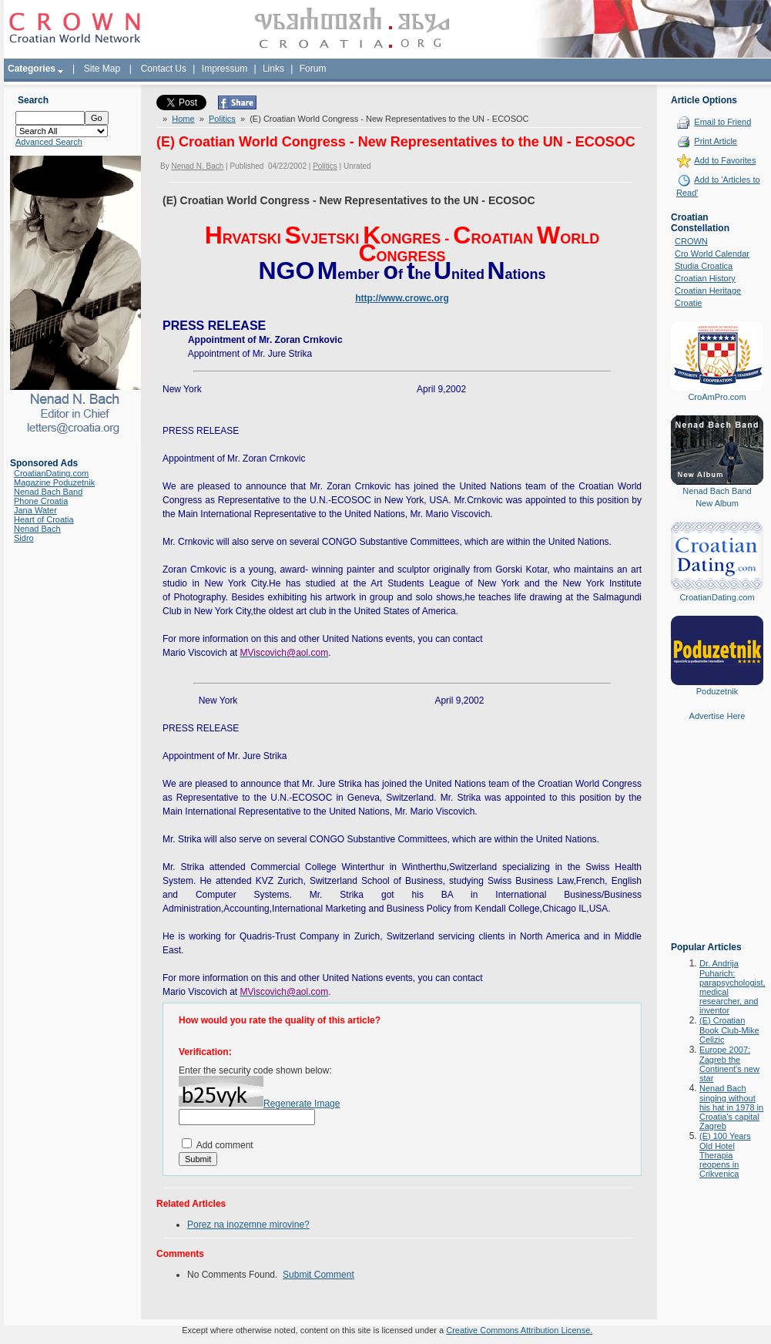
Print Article (715, 141)
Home (183, 118)
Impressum (224, 68)
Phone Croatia (41, 501)
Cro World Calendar (712, 253)
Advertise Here (717, 716)
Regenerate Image (301, 1103)
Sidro (24, 538)
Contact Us (163, 68)
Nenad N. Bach (197, 166)
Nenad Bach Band (48, 491)
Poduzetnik (717, 691)
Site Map (102, 68)
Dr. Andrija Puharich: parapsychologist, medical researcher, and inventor (732, 987)
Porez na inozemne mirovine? (248, 1224)
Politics (222, 118)
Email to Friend (722, 121)
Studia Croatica (703, 265)
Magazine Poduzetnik (54, 482)
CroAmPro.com (717, 397)
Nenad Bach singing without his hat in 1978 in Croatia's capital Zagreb (731, 1107)
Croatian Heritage (708, 290)
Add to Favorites (725, 160)
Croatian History (705, 278)
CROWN (691, 241)
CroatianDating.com (51, 473)
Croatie (688, 302)
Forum (313, 68)
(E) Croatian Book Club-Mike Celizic (729, 1030)
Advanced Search (48, 141)
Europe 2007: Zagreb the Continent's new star (729, 1064)
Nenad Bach (37, 528)
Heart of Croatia (44, 519)
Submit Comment (318, 1274)
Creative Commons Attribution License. (519, 1330)
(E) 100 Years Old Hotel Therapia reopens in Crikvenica (725, 1154)
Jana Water (35, 510)
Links (273, 68)
